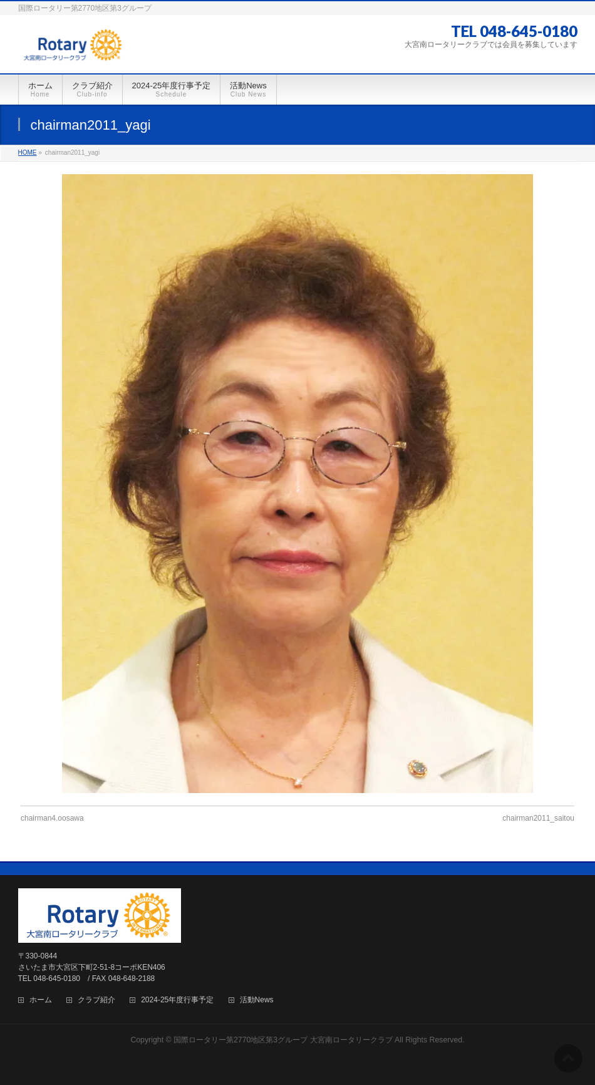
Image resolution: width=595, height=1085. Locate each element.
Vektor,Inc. (357, 1053)
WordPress (240, 1053)
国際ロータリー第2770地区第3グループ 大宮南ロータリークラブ (283, 1040)
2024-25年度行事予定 (177, 1000)
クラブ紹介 (96, 1000)
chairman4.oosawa (52, 818)
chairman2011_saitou (538, 818)
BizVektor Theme (298, 1053)
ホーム (40, 1000)
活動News (257, 1000)
